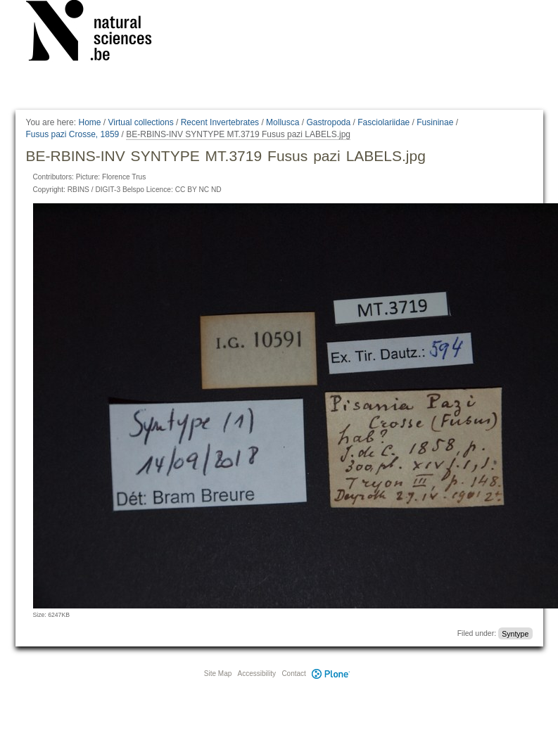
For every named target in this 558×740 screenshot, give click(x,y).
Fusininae (435, 122)
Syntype (515, 633)
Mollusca (282, 122)
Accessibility (257, 673)
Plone (331, 673)
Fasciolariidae (383, 122)
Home (89, 122)
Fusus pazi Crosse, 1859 (73, 134)
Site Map (218, 673)
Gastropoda (328, 122)
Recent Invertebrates (220, 122)
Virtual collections (141, 122)
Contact (293, 673)
